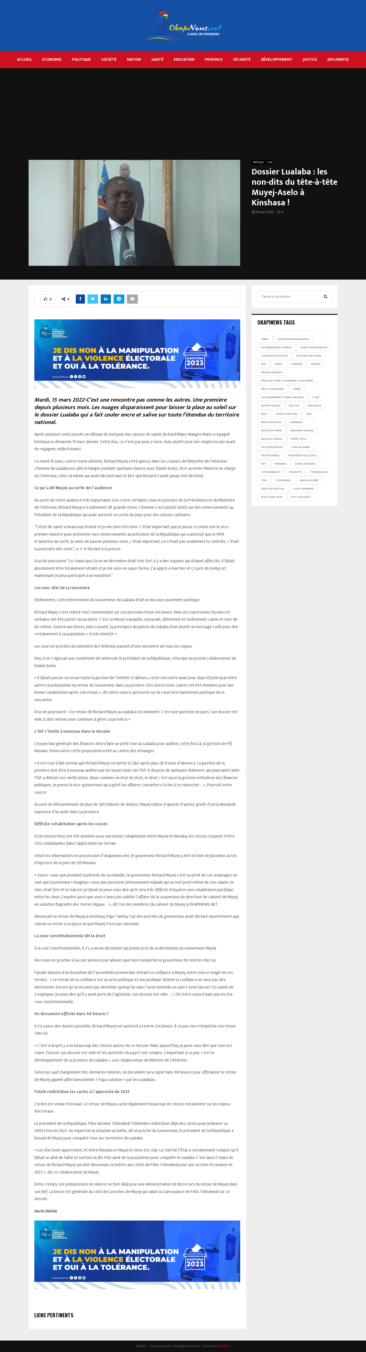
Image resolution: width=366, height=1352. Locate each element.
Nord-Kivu (298, 439)
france (316, 364)
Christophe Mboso (313, 347)
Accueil (24, 59)
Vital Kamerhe (303, 488)
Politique (81, 59)
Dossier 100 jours (308, 355)
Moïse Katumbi (271, 430)
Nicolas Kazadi (271, 439)
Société (109, 59)
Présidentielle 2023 (302, 455)
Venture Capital (273, 488)
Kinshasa (314, 405)
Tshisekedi (283, 480)
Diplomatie (338, 59)
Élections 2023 (272, 497)
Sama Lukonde (305, 463)
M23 (309, 414)
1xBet (265, 339)
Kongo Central (287, 414)
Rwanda (280, 463)
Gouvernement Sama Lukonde (282, 397)
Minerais (296, 422)
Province (214, 59)
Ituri (315, 397)
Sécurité (242, 59)
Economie (51, 59)
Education (184, 59)
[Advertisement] (183, 117)
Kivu (264, 414)
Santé (157, 59)
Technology (319, 472)
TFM (264, 480)
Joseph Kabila (271, 405)
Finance (296, 364)
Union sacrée (309, 480)
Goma (297, 389)
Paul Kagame (301, 447)
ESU (263, 364)
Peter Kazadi (270, 455)
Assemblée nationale (276, 347)
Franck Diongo (272, 372)
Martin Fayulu (271, 422)
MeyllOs (224, 1346)
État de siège (300, 497)
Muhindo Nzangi (302, 430)
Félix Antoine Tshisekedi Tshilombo (287, 380)
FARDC (278, 364)
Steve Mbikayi (271, 472)
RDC (263, 463)
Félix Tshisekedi (272, 389)
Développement (277, 59)
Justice (310, 59)
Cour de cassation (274, 355)
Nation (134, 59)
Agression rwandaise (293, 339)
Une (270, 162)
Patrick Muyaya (272, 447)
